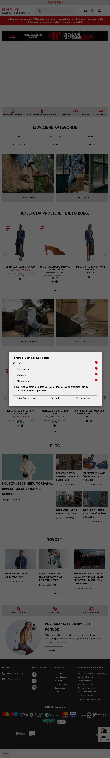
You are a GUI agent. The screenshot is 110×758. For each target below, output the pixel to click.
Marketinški (23, 380)
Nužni (20, 363)
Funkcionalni (23, 369)
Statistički (22, 375)
